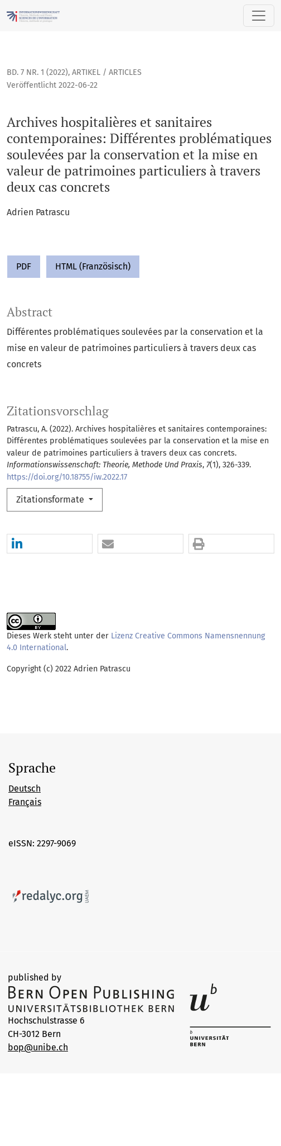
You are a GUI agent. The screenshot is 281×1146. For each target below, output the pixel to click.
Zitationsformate (51, 499)
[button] (49, 544)
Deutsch (24, 788)
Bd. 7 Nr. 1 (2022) (37, 72)
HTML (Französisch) (92, 266)
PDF (23, 266)
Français (24, 802)
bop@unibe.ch (38, 1047)
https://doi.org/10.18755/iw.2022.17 (67, 477)
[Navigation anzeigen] (258, 15)
